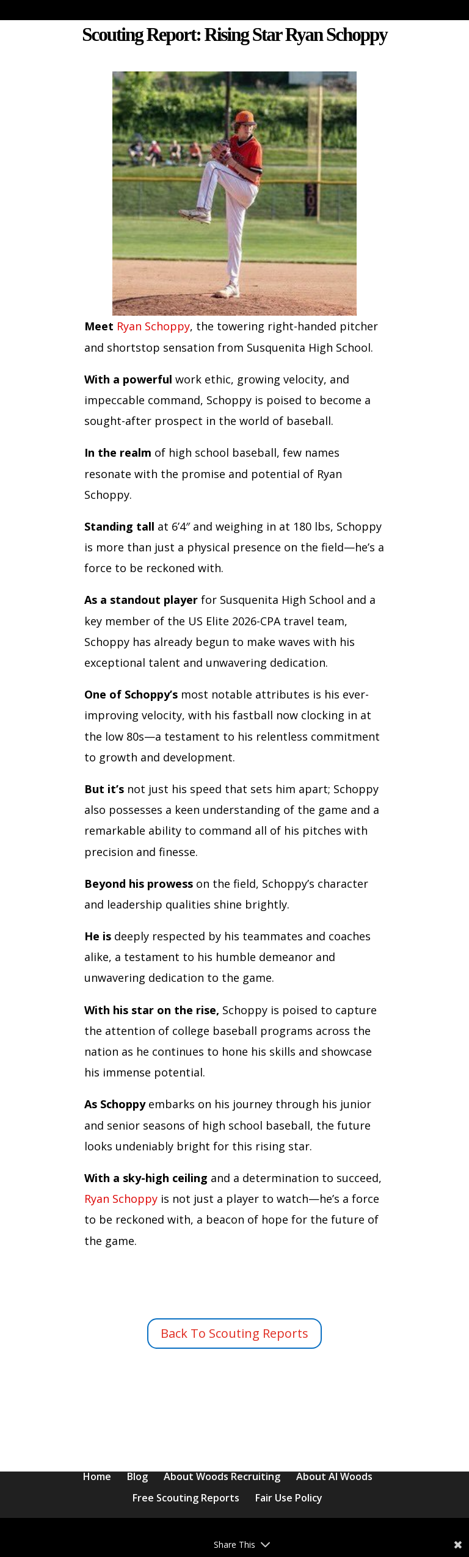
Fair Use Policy (288, 1497)
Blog (137, 1476)
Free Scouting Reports (186, 1497)
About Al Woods (334, 1476)
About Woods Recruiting (222, 1476)
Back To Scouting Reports (234, 1333)
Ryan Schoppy (152, 326)
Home (97, 1476)
